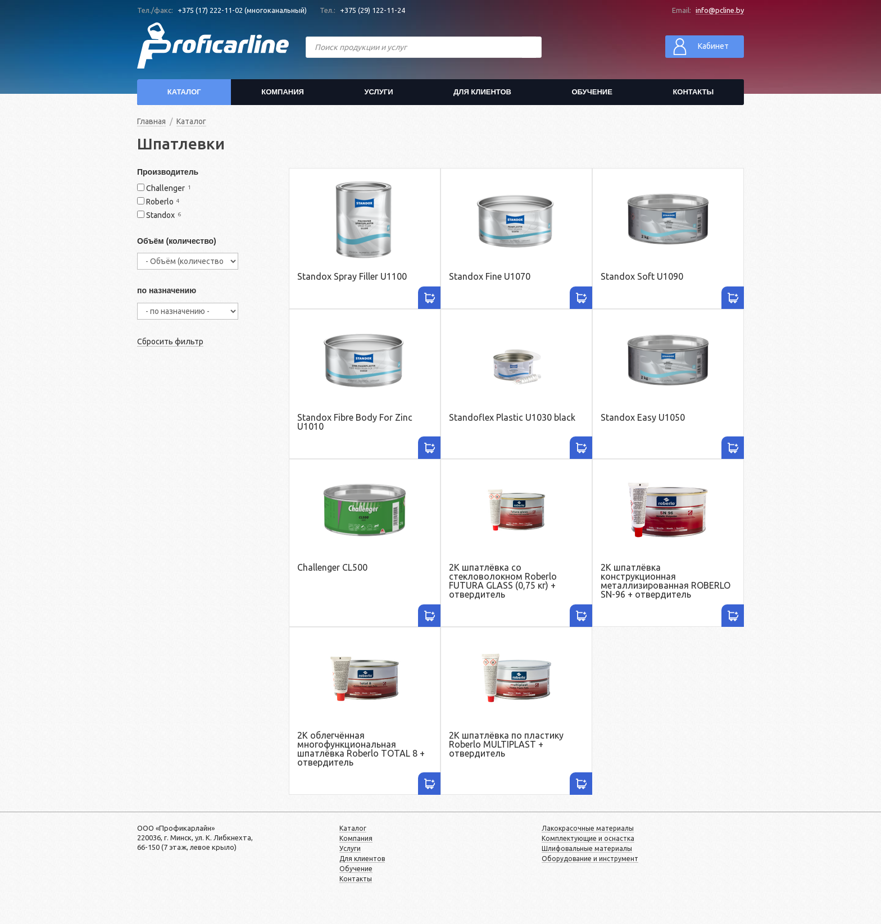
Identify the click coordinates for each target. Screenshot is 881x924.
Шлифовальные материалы (587, 848)
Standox (160, 215)
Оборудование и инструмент (590, 858)
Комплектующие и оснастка (588, 838)
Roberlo (160, 202)
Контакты (693, 92)
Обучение (591, 92)
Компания (282, 92)
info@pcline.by (720, 10)
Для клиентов (482, 92)
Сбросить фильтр (170, 341)
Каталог (184, 92)
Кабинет (700, 46)
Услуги (378, 92)
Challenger (165, 188)
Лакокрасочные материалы (588, 828)
